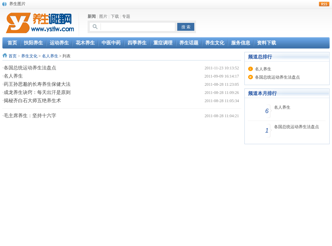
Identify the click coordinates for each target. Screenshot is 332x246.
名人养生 (50, 56)
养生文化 (29, 56)
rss (324, 4)
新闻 (92, 16)
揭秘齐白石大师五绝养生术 (32, 100)
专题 (126, 16)
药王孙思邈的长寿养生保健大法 (37, 84)
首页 (13, 56)
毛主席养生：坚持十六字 (30, 115)
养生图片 (17, 3)
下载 (115, 16)
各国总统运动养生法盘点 (30, 67)
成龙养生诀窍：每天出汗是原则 (37, 92)
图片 (103, 16)
